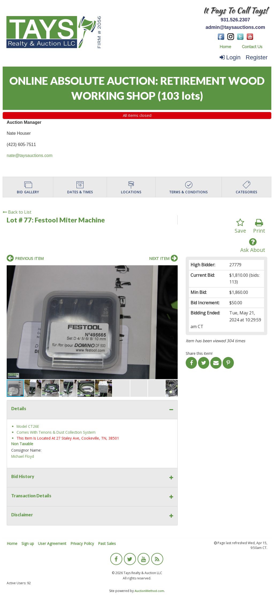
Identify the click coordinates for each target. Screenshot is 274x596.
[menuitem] (225, 47)
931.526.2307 (235, 19)
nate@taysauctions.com (29, 155)
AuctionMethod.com (149, 591)
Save (240, 226)
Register (257, 57)
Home (225, 46)
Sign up (27, 543)
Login (230, 57)
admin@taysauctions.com (235, 27)
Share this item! (199, 353)
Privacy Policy (82, 543)
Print (259, 226)
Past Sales (107, 543)
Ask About (252, 245)
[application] (272, 594)
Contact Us (252, 46)
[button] (173, 270)
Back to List (17, 212)
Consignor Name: (26, 450)
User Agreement (52, 543)
